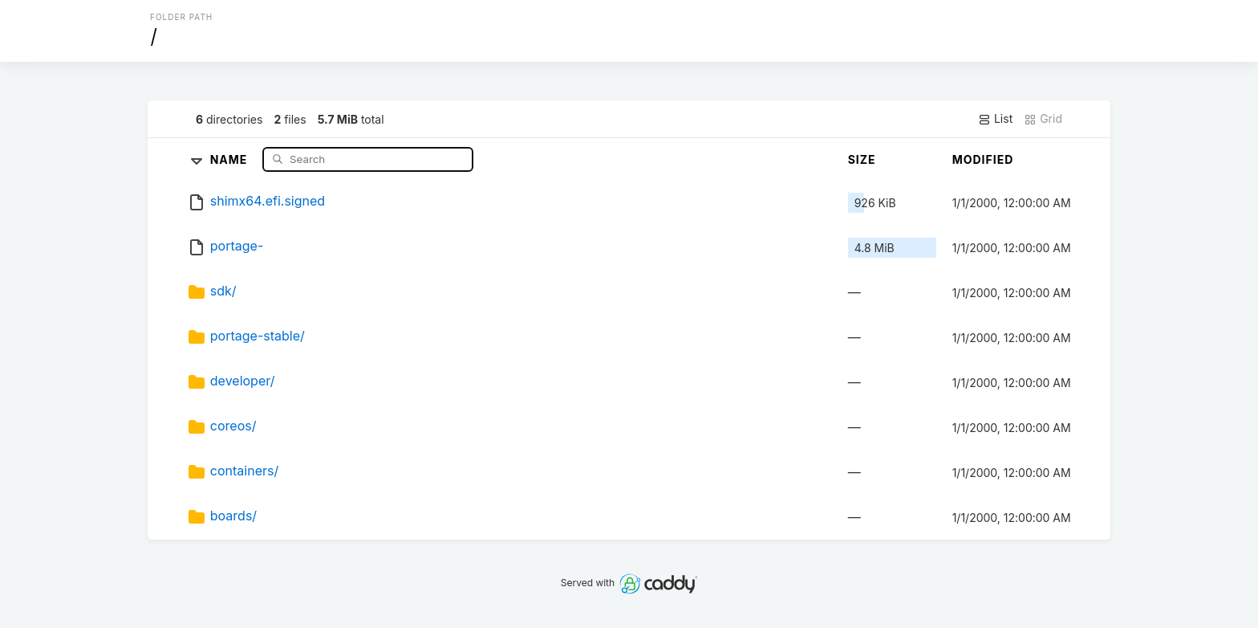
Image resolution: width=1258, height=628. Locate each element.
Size (862, 159)
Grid (1043, 119)
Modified (983, 159)
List (995, 119)
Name (230, 158)
